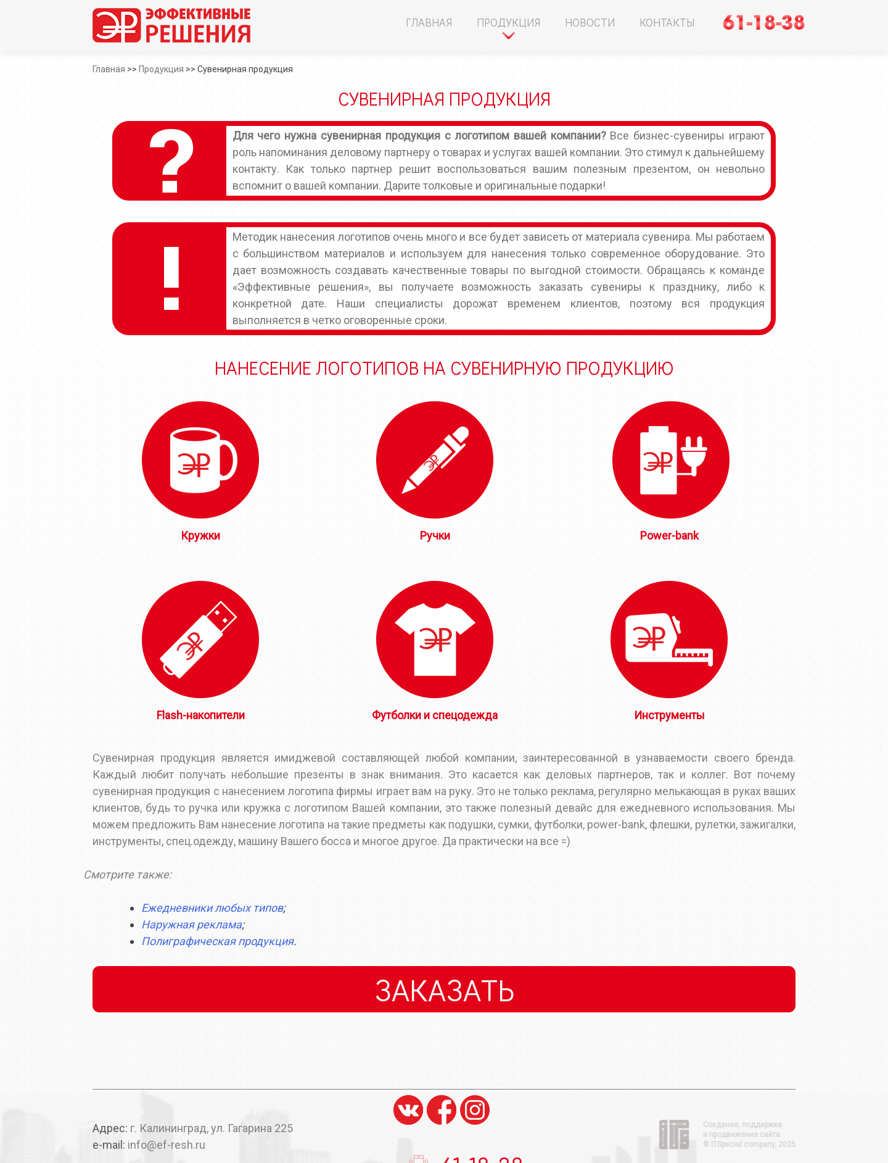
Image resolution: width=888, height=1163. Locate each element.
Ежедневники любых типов (212, 907)
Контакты (666, 22)
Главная (429, 22)
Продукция (508, 22)
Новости (590, 22)
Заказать (444, 989)
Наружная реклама (191, 924)
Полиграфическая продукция (217, 941)
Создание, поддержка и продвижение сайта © (749, 1134)
